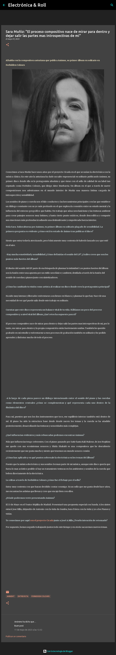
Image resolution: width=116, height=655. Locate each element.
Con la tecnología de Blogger (58, 651)
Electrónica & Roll (27, 4)
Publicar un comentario (16, 636)
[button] (7, 45)
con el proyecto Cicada (41, 520)
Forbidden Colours (40, 596)
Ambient (11, 596)
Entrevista (23, 596)
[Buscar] (112, 5)
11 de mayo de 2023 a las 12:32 (28, 630)
